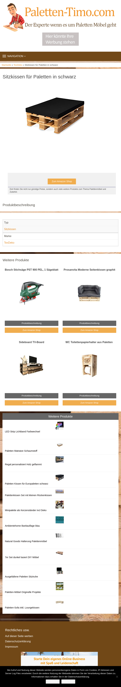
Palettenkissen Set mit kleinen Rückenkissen (28, 495)
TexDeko (17, 65)
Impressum (11, 646)
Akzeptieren (52, 681)
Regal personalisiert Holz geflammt (23, 464)
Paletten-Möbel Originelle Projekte (23, 592)
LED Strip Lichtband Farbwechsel (22, 431)
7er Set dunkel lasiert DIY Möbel (22, 557)
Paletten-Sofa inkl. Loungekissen (22, 607)
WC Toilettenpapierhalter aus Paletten (89, 342)
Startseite (6, 65)
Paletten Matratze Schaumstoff (21, 451)
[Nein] (117, 676)
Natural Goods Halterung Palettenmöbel (26, 541)
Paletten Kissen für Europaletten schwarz (26, 483)
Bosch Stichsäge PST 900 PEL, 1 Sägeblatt (31, 269)
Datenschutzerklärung (18, 641)
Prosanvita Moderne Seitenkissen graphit (89, 269)
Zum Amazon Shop (62, 181)
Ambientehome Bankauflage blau (22, 525)
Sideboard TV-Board (31, 342)
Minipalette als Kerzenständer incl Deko (26, 510)
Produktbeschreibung (32, 323)
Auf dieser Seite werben (19, 636)
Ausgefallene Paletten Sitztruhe (21, 576)
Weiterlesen (68, 681)
